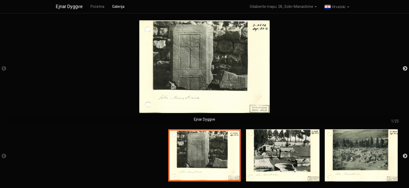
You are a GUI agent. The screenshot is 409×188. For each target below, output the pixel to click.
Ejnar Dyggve (69, 6)
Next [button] (405, 68)
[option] (204, 71)
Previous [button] (4, 68)
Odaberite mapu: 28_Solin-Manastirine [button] (283, 6)
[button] (337, 6)
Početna (97, 6)
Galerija (118, 6)
